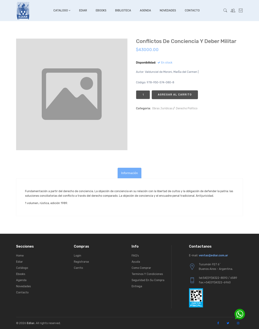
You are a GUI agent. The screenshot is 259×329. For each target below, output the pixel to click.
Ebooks (101, 10)
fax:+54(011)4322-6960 (215, 282)
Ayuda (136, 261)
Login (77, 255)
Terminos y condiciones (147, 274)
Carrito (78, 268)
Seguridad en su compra (148, 280)
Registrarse (81, 261)
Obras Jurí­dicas (162, 108)
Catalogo (61, 10)
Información (129, 173)
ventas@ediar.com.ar (213, 255)
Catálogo (22, 268)
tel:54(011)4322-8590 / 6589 (218, 278)
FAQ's (135, 255)
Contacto (192, 10)
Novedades (168, 10)
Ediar (83, 10)
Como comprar (141, 268)
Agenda (145, 10)
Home (20, 255)
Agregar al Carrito (175, 94)
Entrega (137, 286)
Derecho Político (186, 108)
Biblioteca (123, 10)
